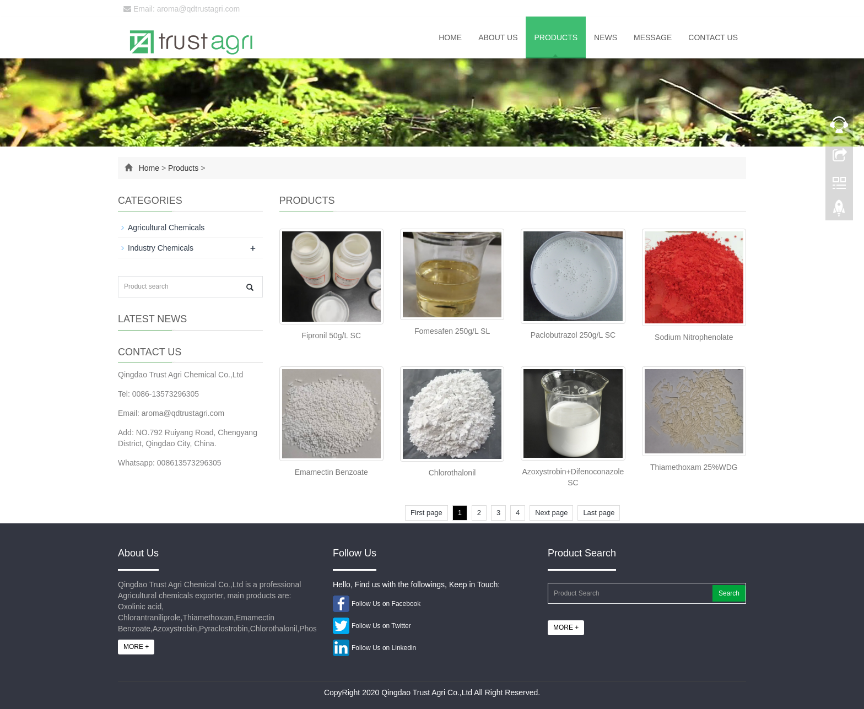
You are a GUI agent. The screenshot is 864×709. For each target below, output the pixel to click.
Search (729, 593)
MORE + (136, 647)
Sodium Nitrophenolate (694, 337)
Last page (598, 512)
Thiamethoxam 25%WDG (694, 467)
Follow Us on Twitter (381, 626)
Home (450, 37)
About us (497, 37)
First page (426, 512)
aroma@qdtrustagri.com (183, 413)
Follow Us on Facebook (386, 604)
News (605, 37)
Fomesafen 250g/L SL (452, 331)
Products (555, 37)
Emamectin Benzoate (331, 472)
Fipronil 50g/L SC (331, 335)
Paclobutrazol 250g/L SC (573, 335)
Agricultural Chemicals (166, 227)
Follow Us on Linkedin (384, 648)
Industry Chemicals (160, 247)
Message (653, 37)
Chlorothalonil (452, 472)
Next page (551, 512)
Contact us (713, 37)
